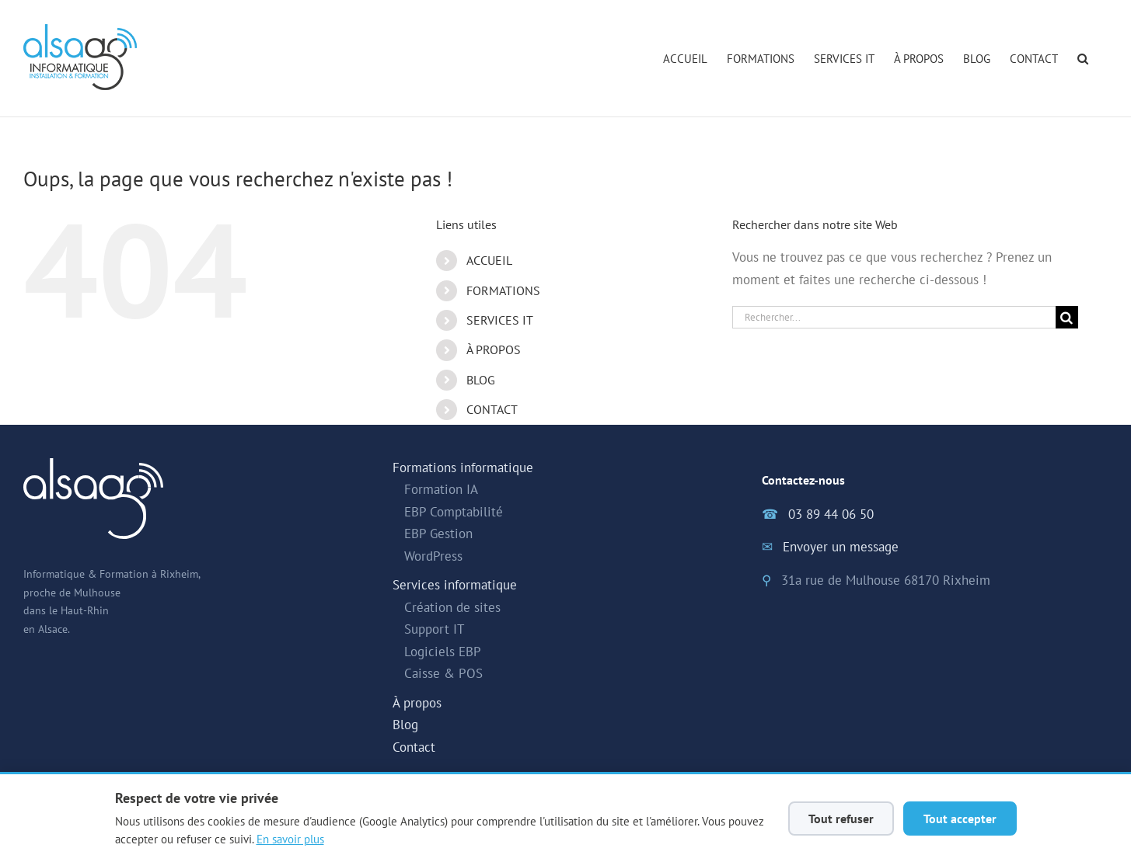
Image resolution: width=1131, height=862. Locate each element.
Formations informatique (463, 467)
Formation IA (441, 489)
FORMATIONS (503, 290)
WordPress (433, 556)
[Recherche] (1067, 317)
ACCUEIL (489, 260)
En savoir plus (290, 838)
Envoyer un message (841, 546)
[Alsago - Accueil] (80, 57)
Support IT (434, 629)
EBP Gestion (438, 533)
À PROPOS (493, 349)
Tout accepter (960, 818)
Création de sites (452, 607)
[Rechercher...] (894, 317)
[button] (1082, 58)
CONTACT (492, 409)
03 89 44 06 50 (831, 514)
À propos (417, 702)
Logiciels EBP (442, 651)
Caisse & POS (443, 673)
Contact (414, 747)
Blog (405, 724)
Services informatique (455, 584)
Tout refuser (841, 818)
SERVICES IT (499, 320)
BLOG (480, 380)
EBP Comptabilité (453, 511)
